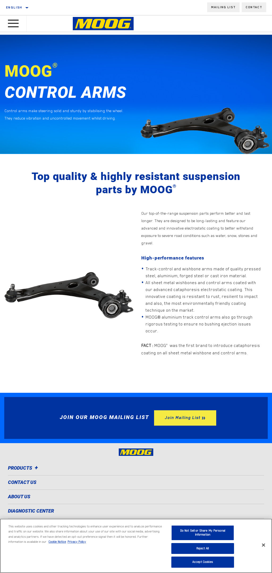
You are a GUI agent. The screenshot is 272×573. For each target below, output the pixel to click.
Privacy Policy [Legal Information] (76, 542)
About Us (19, 496)
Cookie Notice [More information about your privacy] (57, 542)
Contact (254, 7)
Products (24, 468)
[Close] (263, 545)
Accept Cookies (202, 562)
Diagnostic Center (31, 511)
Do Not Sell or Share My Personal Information (202, 533)
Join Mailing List (182, 417)
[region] (136, 546)
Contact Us (22, 482)
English (14, 7)
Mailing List (223, 7)
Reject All (202, 548)
